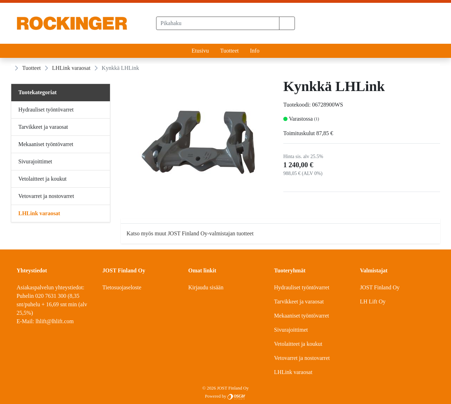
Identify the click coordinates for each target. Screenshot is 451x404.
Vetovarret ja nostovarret (302, 358)
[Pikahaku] (218, 23)
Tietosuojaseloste (122, 287)
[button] (287, 23)
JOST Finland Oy (380, 287)
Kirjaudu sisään (205, 287)
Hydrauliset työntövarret (301, 287)
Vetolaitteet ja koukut (298, 344)
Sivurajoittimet (291, 330)
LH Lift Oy (372, 301)
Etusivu (200, 51)
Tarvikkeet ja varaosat (299, 301)
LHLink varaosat (71, 68)
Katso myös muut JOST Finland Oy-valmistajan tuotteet (190, 233)
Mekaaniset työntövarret (301, 316)
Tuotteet (229, 51)
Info (254, 51)
